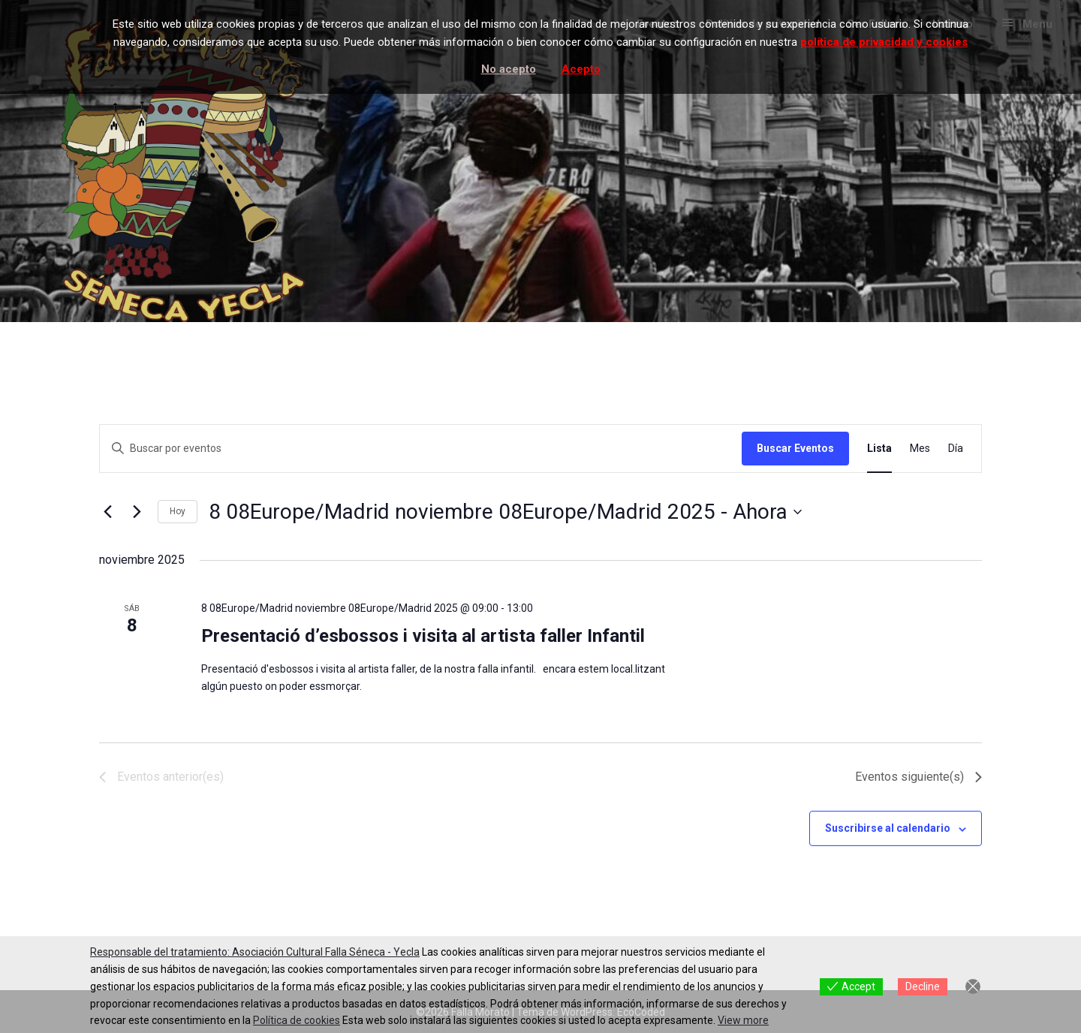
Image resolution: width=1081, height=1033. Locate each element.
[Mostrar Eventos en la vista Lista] (879, 448)
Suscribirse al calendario (887, 828)
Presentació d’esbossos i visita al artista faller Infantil (423, 635)
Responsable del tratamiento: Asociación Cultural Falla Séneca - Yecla (255, 952)
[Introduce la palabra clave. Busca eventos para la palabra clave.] (421, 448)
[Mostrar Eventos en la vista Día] (955, 448)
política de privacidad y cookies (884, 42)
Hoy (177, 511)
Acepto (581, 69)
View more (743, 1020)
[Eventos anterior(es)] (108, 512)
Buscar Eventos (795, 448)
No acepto (508, 69)
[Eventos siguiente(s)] (137, 512)
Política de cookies (296, 1020)
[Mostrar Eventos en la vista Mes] (920, 448)
